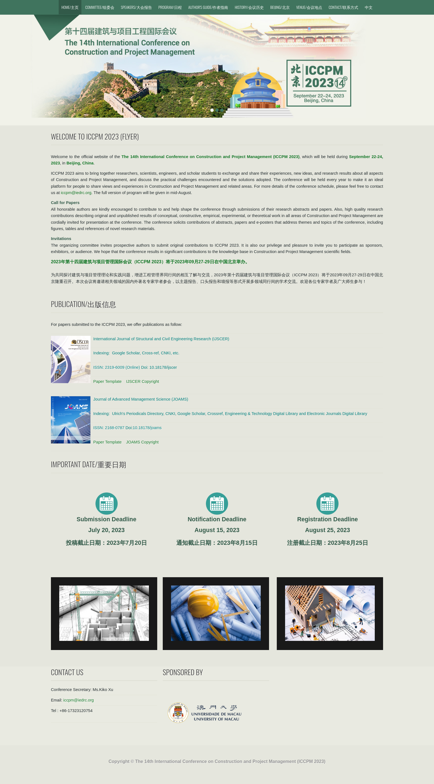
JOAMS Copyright (142, 442)
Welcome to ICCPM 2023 (85, 136)
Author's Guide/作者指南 (208, 7)
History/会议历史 (249, 7)
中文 (369, 7)
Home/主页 (70, 7)
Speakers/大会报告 (136, 7)
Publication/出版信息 (83, 303)
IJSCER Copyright (142, 381)
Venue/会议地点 (309, 7)
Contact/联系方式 (343, 7)
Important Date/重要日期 (88, 464)
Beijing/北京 (280, 7)
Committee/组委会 (99, 7)
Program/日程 (170, 7)
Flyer (129, 136)
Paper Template (108, 381)
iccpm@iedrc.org (76, 192)
